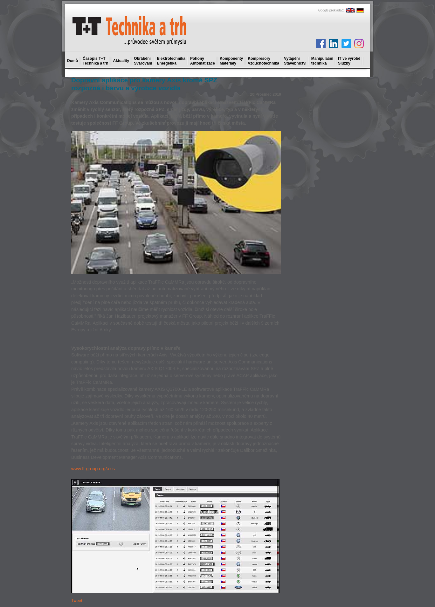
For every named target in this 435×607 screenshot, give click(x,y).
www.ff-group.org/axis (93, 468)
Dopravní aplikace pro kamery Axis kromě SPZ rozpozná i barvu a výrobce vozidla (144, 84)
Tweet (76, 600)
